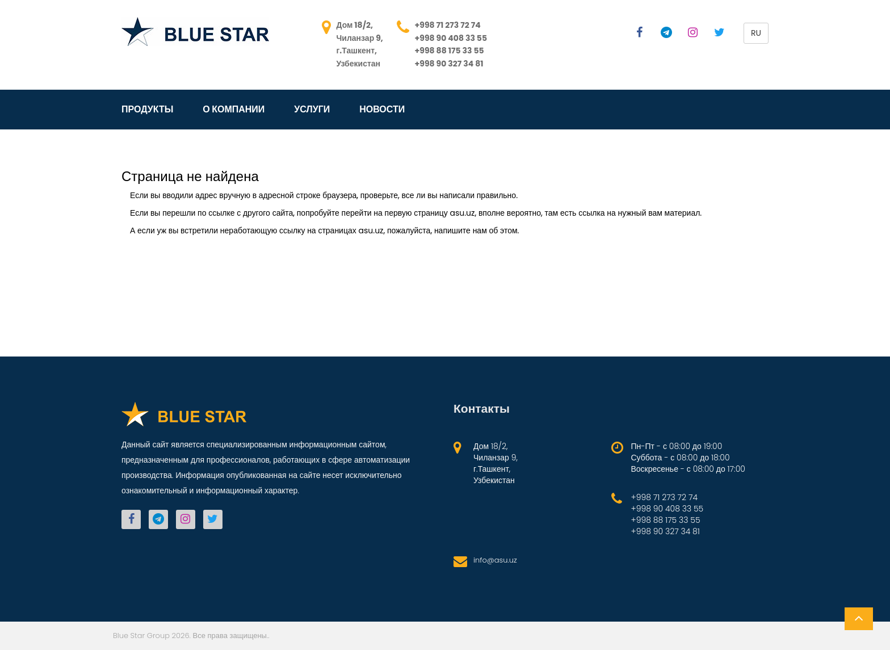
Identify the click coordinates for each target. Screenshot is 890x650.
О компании (234, 109)
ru (756, 33)
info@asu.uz (495, 560)
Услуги (312, 109)
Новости (382, 109)
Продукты (147, 109)
